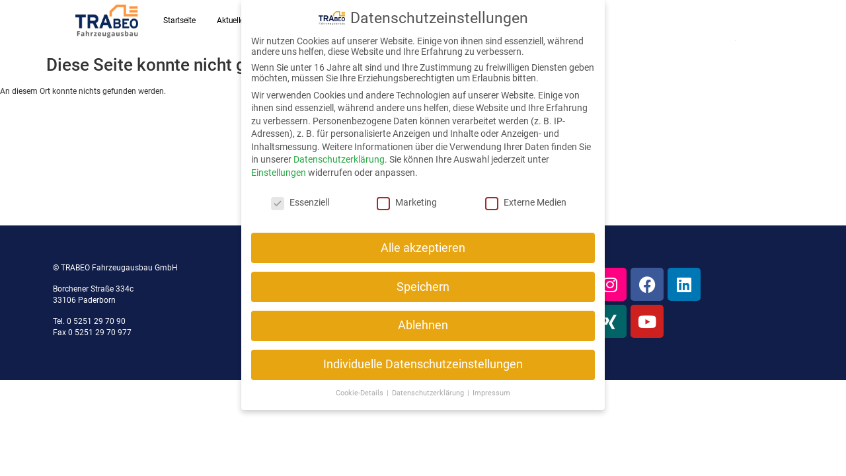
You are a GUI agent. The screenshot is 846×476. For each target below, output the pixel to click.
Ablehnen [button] (423, 325)
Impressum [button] (491, 392)
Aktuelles (232, 20)
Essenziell (300, 201)
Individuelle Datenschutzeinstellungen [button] (423, 364)
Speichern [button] (423, 286)
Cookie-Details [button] (360, 392)
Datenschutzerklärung (339, 159)
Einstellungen (278, 172)
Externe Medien (525, 201)
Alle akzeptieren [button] (423, 247)
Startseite (179, 20)
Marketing (407, 201)
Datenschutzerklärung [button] (429, 392)
